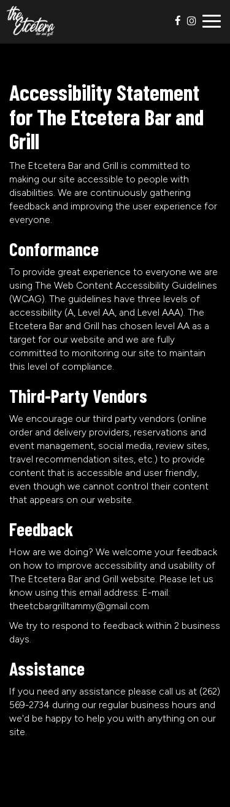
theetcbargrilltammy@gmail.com (79, 606)
